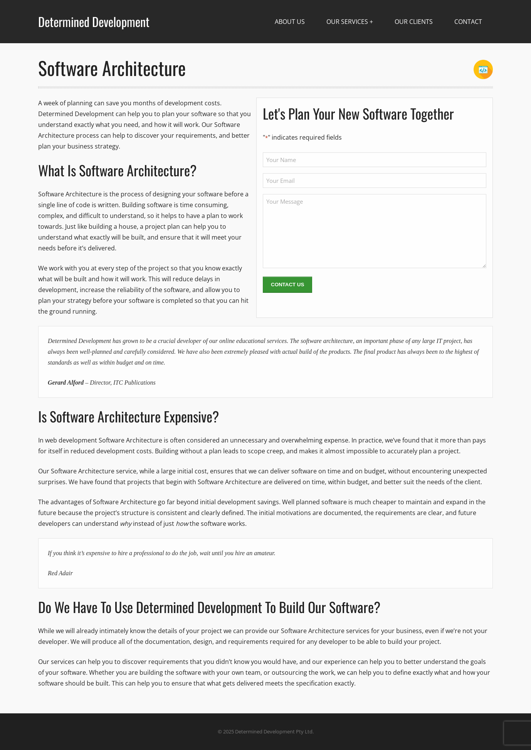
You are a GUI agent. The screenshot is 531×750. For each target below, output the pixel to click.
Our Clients (414, 21)
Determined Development (94, 21)
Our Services (347, 21)
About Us (290, 21)
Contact (468, 21)
